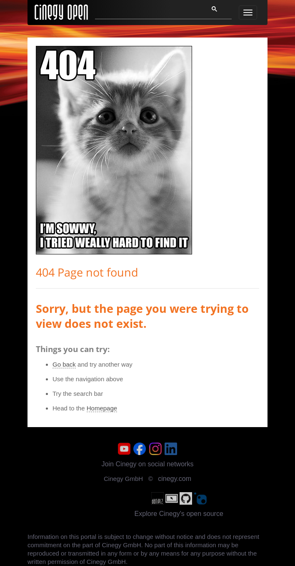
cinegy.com (174, 478)
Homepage (102, 408)
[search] (146, 11)
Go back (64, 364)
